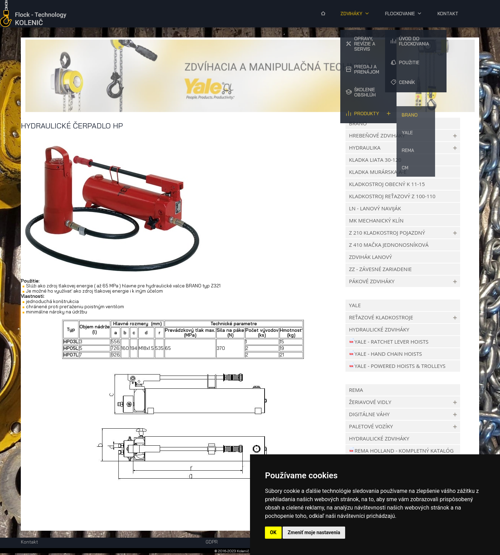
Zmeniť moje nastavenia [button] (314, 532)
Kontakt (448, 13)
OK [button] (273, 532)
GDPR (212, 542)
